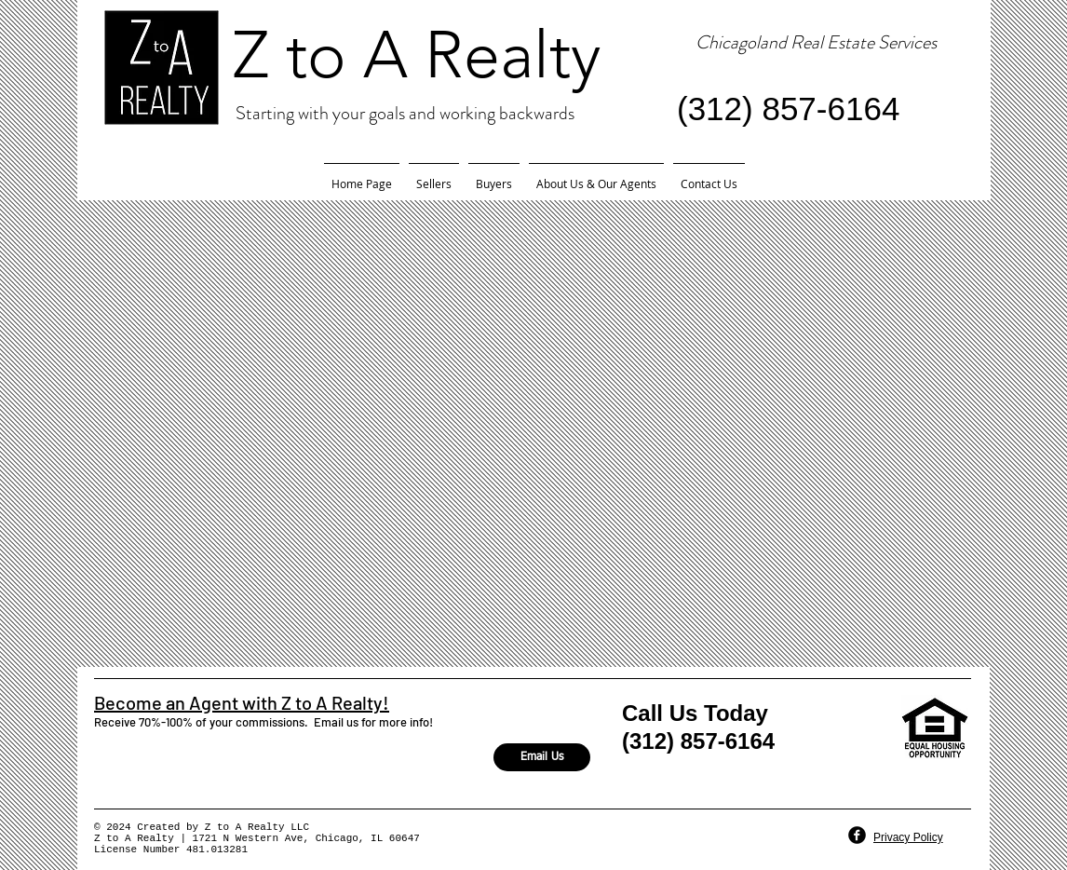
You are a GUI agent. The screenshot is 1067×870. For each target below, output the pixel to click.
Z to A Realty (417, 55)
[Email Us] (541, 757)
